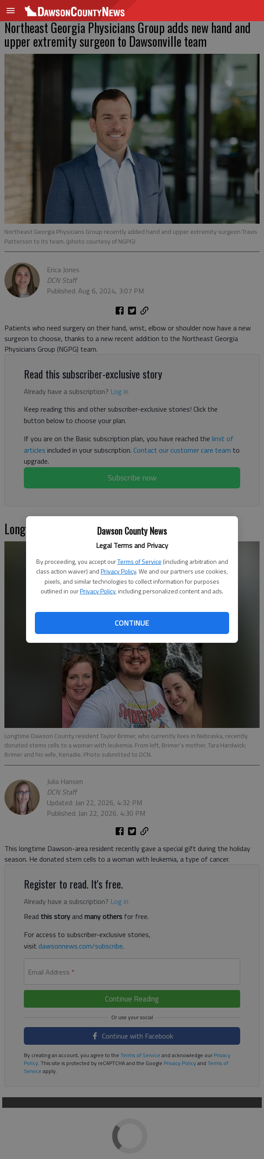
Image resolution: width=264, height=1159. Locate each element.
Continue (132, 623)
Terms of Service (139, 561)
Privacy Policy (118, 571)
